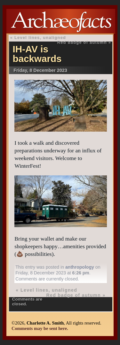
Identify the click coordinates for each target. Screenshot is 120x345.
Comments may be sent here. (40, 328)
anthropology (79, 267)
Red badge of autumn (82, 42)
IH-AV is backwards (37, 54)
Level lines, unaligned (40, 37)
